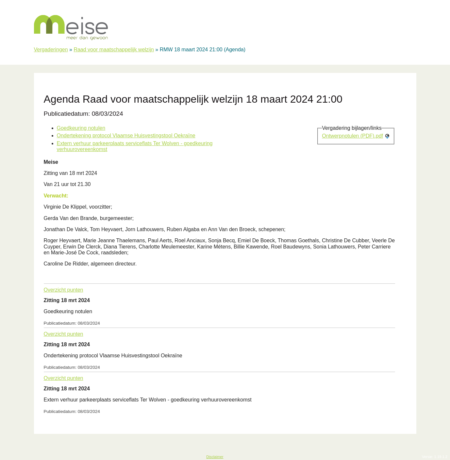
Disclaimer (214, 457)
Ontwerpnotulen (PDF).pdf (352, 136)
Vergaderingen (51, 49)
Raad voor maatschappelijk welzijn (114, 49)
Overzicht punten (63, 290)
